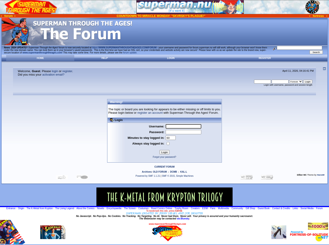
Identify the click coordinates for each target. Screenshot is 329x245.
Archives (146, 172)
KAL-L (183, 172)
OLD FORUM (160, 172)
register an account (150, 112)
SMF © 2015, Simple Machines (178, 176)
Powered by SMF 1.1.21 (147, 176)
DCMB (173, 172)
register (67, 71)
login (55, 71)
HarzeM (320, 175)
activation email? (53, 74)
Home (40, 58)
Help (104, 58)
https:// (124, 47)
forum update (130, 52)
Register (265, 58)
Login (171, 58)
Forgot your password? (164, 157)
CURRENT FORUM (164, 167)
